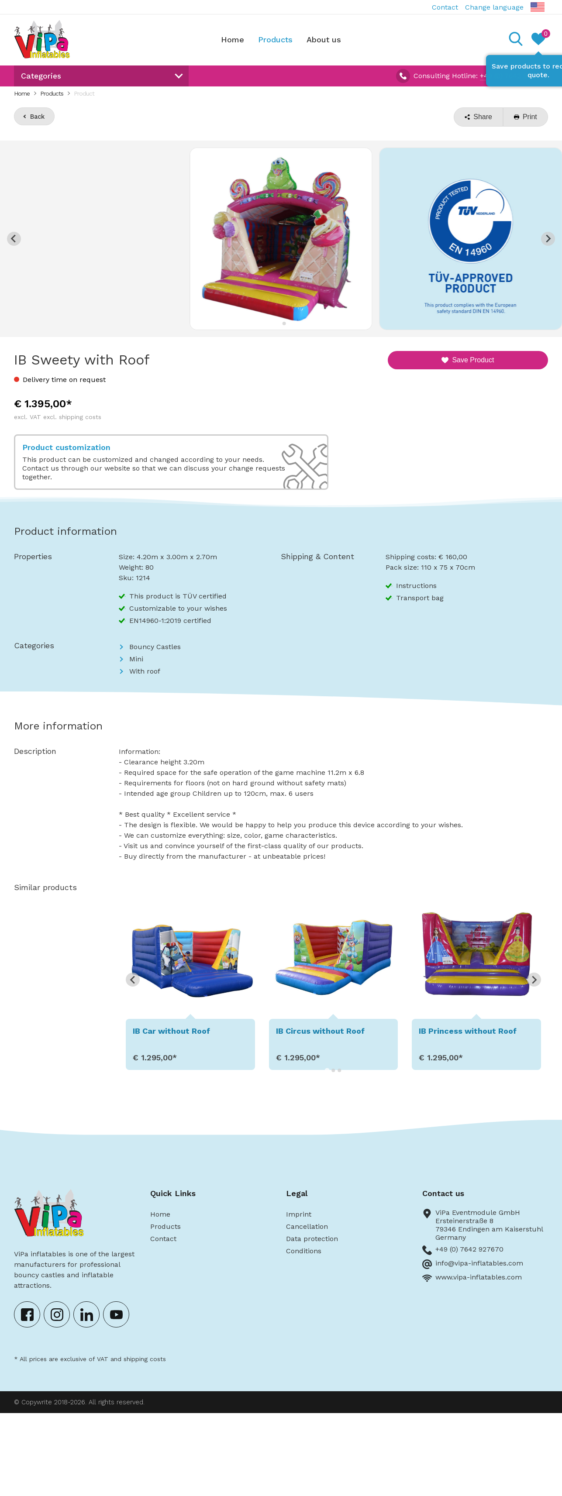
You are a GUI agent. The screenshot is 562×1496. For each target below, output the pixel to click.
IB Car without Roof (171, 1030)
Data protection (312, 1239)
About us (324, 39)
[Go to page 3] (339, 1070)
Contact (445, 7)
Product (84, 93)
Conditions (303, 1251)
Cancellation (307, 1226)
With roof (144, 671)
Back (37, 116)
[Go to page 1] (327, 1070)
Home (232, 39)
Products (275, 39)
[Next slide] (548, 239)
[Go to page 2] (333, 1070)
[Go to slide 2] (284, 323)
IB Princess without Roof (468, 1030)
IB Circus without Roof (320, 1030)
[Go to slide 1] (278, 323)
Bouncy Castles (155, 647)
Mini (136, 659)
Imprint (298, 1214)
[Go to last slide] (14, 239)
